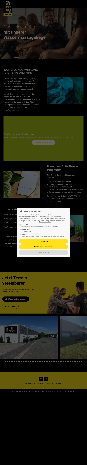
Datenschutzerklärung (45, 222)
